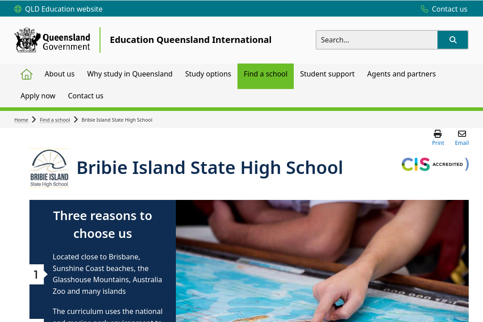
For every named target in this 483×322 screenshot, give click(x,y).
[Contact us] (441, 9)
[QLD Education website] (58, 9)
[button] (452, 40)
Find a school (55, 119)
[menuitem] (26, 74)
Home (21, 119)
